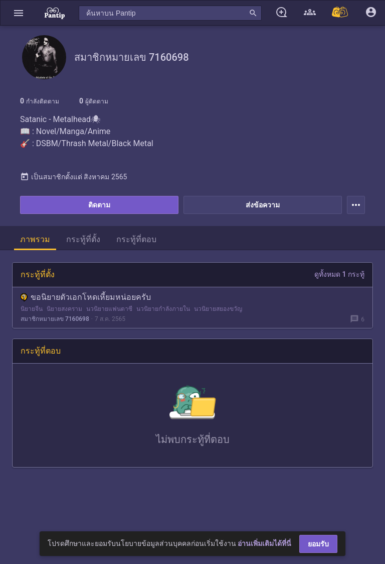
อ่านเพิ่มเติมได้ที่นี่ (264, 543)
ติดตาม (99, 205)
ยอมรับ (318, 544)
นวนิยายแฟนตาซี (109, 308)
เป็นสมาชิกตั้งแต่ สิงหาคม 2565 (73, 177)
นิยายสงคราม (64, 308)
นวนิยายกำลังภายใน (163, 308)
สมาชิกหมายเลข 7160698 (55, 318)
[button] (19, 13)
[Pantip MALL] (340, 13)
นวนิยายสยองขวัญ (218, 308)
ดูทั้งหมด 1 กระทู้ (339, 274)
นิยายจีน (32, 308)
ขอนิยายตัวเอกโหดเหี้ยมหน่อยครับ (86, 297)
